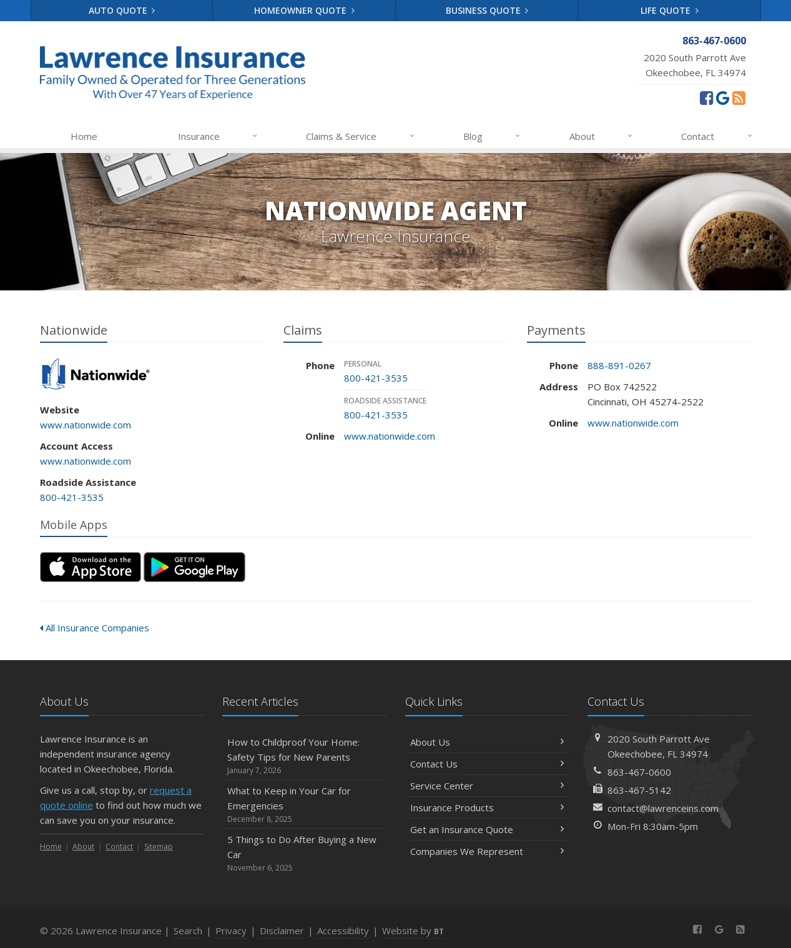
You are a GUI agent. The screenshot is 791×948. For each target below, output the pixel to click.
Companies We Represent (487, 851)
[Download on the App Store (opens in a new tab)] (90, 567)
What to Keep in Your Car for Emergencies (304, 804)
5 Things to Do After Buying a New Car (304, 853)
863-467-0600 (639, 772)
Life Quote (670, 10)
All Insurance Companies (94, 627)
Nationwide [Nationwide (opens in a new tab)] (96, 375)
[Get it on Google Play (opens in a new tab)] (194, 567)
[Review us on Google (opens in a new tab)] (722, 97)
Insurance (218, 136)
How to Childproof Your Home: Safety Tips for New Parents (304, 756)
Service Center (487, 785)
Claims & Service (360, 136)
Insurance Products (487, 807)
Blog (492, 136)
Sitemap (158, 846)
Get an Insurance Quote (487, 829)
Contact (717, 136)
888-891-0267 (619, 365)
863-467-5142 (639, 790)
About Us (487, 742)
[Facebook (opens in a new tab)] (706, 97)
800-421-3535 (72, 497)
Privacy (231, 930)
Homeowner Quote (304, 10)
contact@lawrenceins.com (663, 808)
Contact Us (487, 764)
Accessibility (343, 930)
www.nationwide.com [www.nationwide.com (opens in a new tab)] (85, 424)
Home (84, 136)
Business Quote (487, 10)
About (601, 136)
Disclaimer (282, 930)
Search (188, 930)
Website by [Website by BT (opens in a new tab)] (413, 930)
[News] (738, 97)
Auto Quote (122, 10)
